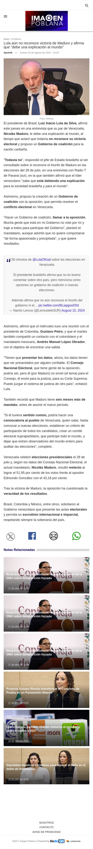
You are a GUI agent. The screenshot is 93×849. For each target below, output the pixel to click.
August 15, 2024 (73, 310)
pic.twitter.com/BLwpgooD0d (58, 305)
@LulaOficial (42, 259)
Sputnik (8, 52)
